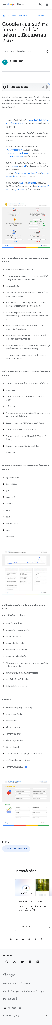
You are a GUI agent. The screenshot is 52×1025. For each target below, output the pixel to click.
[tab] (11, 939)
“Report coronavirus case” (19, 153)
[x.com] (14, 961)
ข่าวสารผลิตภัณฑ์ (19, 15)
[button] (47, 52)
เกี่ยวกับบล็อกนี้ (10, 999)
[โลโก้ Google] (9, 975)
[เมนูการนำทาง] (4, 4)
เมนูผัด (22, 183)
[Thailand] (4, 16)
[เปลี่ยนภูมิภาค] (25, 1015)
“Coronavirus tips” (15, 156)
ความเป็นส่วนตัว (10, 983)
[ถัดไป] (48, 16)
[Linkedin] (37, 961)
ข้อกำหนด (25, 983)
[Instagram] (6, 961)
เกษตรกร (14, 166)
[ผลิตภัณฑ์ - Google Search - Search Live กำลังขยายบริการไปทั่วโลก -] (31, 905)
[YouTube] (22, 961)
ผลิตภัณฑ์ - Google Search (16, 848)
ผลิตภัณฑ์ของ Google (33, 991)
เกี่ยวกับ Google (11, 991)
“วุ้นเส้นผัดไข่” (19, 189)
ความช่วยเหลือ (12, 1008)
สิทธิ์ (24, 166)
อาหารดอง (32, 183)
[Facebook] (30, 961)
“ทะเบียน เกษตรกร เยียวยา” (26, 173)
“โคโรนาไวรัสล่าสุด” (14, 150)
